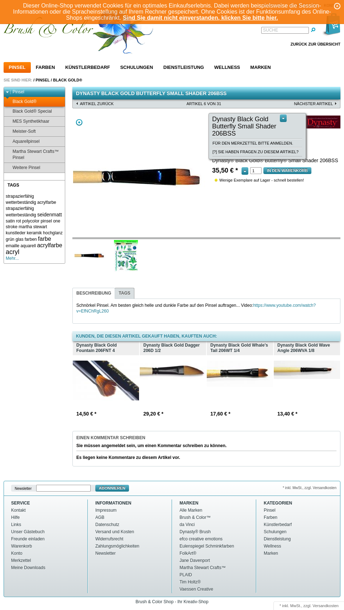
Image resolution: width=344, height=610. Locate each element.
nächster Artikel (313, 104)
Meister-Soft (21, 131)
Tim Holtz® (190, 582)
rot (18, 221)
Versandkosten (325, 606)
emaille (12, 245)
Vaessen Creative (196, 589)
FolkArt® (188, 553)
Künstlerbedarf (87, 67)
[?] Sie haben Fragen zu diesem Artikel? (255, 152)
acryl (12, 251)
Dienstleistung (183, 67)
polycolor (30, 221)
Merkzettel (21, 560)
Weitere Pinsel (23, 167)
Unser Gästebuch (27, 531)
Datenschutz (107, 524)
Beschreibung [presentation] (93, 293)
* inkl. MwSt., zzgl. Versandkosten (309, 488)
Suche (270, 30)
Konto (16, 553)
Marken (260, 67)
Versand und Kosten (114, 531)
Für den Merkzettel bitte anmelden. (252, 143)
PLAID (186, 574)
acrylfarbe (49, 245)
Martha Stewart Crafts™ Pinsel (32, 154)
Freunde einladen (27, 538)
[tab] (93, 293)
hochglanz (53, 232)
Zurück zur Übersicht (315, 44)
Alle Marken (191, 510)
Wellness (227, 67)
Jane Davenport (195, 560)
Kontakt (18, 510)
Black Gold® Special (29, 111)
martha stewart (33, 226)
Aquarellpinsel (22, 141)
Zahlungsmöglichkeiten (117, 546)
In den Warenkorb (287, 170)
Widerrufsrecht (109, 538)
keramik (34, 232)
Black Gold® (67, 80)
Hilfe (15, 517)
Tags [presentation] (124, 293)
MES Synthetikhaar (27, 121)
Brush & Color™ (195, 517)
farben (31, 239)
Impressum (105, 510)
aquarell (28, 245)
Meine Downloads (28, 567)
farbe (44, 239)
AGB (99, 517)
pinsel (46, 221)
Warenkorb (21, 546)
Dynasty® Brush (195, 531)
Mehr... (12, 258)
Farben (45, 67)
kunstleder (15, 232)
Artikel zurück (97, 104)
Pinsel (17, 67)
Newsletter (23, 488)
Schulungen (136, 67)
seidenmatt (49, 214)
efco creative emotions (201, 538)
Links (16, 524)
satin (10, 221)
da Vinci (187, 524)
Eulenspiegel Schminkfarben (207, 546)
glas (19, 239)
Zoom (79, 122)
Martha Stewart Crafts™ (203, 567)
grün (10, 239)
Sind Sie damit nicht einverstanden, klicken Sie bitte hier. (200, 18)
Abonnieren (112, 488)
